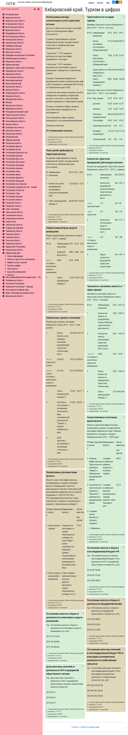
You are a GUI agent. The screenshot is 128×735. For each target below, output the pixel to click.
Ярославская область (14, 296)
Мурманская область (14, 108)
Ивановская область (14, 49)
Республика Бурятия (14, 156)
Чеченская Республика (15, 283)
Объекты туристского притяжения (21, 259)
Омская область (12, 124)
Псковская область (13, 143)
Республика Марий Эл (15, 178)
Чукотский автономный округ (17, 290)
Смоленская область (14, 225)
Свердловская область (15, 218)
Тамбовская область (14, 231)
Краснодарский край (14, 80)
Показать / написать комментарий (85, 727)
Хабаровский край (13, 253)
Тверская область (13, 234)
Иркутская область (13, 52)
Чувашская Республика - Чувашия (19, 286)
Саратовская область (14, 212)
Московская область (14, 105)
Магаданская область (14, 99)
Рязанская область (13, 203)
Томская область (13, 237)
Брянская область (13, 30)
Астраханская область (15, 24)
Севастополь (11, 221)
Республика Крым (13, 174)
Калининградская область (16, 58)
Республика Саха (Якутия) (16, 184)
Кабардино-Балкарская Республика (20, 55)
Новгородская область (15, 118)
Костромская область (15, 77)
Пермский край (12, 137)
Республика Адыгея (14, 146)
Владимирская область (15, 33)
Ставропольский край (14, 228)
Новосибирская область (15, 121)
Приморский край (13, 140)
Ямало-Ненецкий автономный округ (20, 293)
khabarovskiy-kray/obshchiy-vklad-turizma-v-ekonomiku (82, 459)
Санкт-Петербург (13, 209)
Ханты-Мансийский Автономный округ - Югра (24, 277)
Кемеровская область (15, 71)
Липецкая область (13, 96)
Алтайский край (12, 14)
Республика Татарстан (15, 190)
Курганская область (14, 86)
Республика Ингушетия (15, 162)
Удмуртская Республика (15, 247)
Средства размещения (16, 272)
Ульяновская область (14, 250)
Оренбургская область (15, 127)
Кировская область (13, 74)
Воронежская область (15, 43)
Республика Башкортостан (16, 152)
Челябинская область (14, 280)
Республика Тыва (13, 193)
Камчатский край (12, 65)
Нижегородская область (16, 115)
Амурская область (13, 17)
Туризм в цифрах (14, 265)
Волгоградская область (15, 36)
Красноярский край (13, 83)
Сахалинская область (14, 215)
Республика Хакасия (14, 196)
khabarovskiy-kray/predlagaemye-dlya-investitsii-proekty (82, 600)
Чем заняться (12, 269)
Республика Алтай (13, 149)
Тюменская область (14, 243)
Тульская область (13, 240)
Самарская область (14, 206)
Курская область (12, 90)
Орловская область (13, 130)
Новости (10, 275)
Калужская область (14, 61)
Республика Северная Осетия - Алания (21, 187)
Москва (9, 102)
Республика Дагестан (14, 159)
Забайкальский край (14, 46)
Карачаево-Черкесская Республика (20, 68)
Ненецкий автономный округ (17, 112)
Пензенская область (14, 134)
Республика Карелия (14, 168)
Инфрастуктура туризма (17, 262)
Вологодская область (14, 39)
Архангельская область (15, 21)
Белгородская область (15, 27)
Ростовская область (14, 199)
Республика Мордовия (15, 181)
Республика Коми (13, 171)
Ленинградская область (15, 93)
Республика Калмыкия (15, 165)
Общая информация (15, 256)
